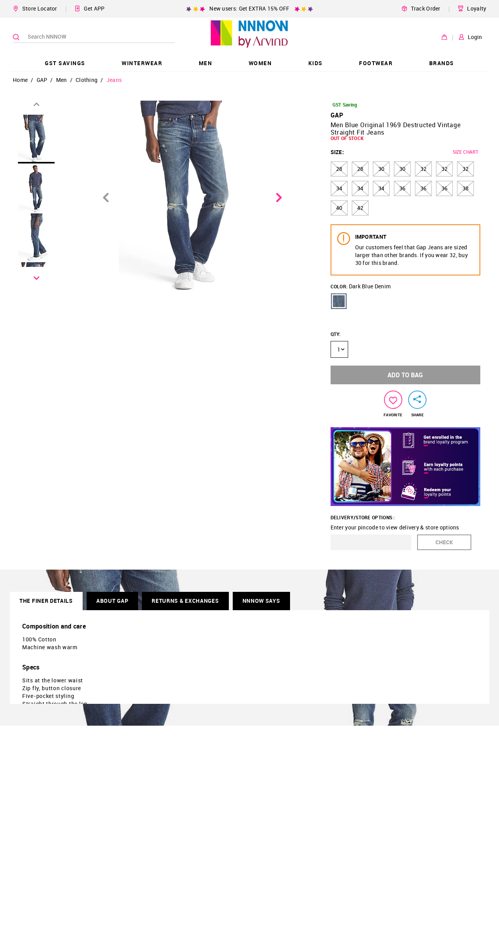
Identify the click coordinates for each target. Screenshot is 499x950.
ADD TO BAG (405, 375)
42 (360, 207)
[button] (339, 301)
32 (423, 168)
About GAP (112, 600)
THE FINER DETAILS (46, 600)
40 (339, 207)
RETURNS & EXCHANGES (185, 600)
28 (339, 168)
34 (339, 188)
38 (465, 188)
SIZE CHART (465, 152)
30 (381, 168)
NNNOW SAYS (261, 600)
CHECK (444, 542)
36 (402, 188)
